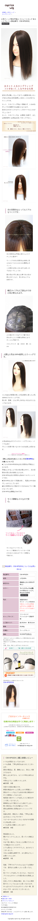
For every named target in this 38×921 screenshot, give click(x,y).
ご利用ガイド (5, 896)
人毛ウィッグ (10, 12)
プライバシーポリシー (8, 900)
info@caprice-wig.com (7, 914)
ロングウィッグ (6, 14)
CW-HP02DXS (8, 682)
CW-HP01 (29, 459)
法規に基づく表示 (7, 898)
